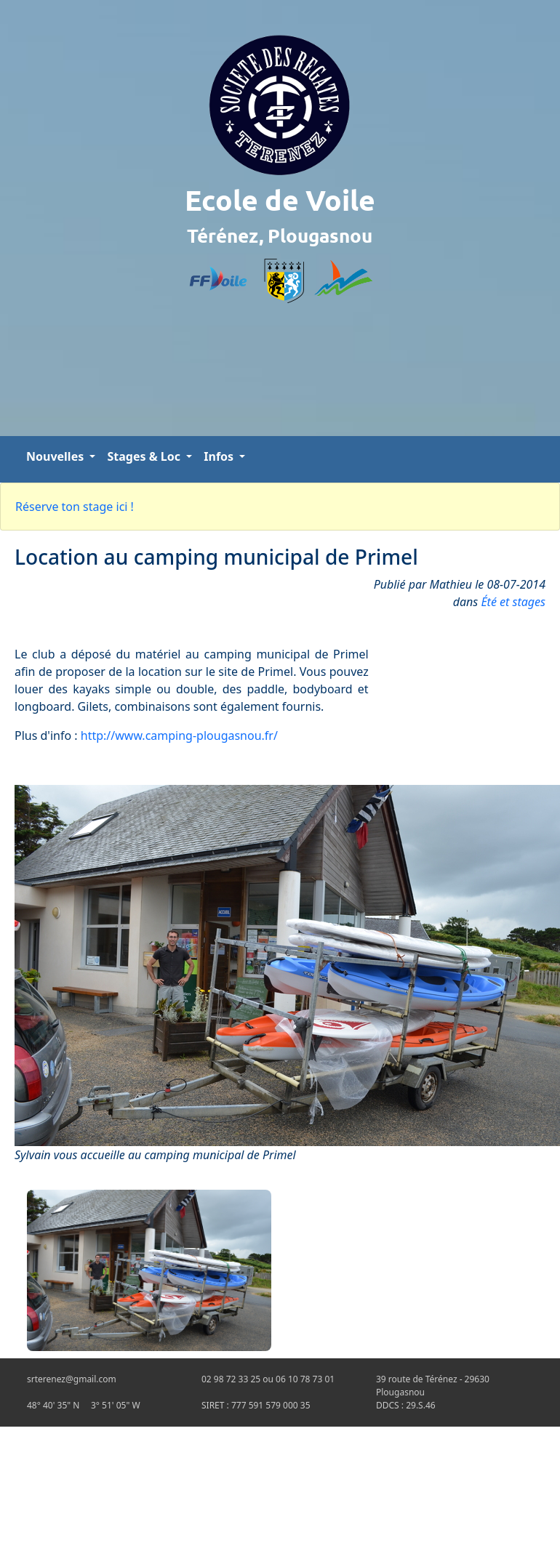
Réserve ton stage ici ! (74, 507)
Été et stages (513, 602)
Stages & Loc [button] (145, 456)
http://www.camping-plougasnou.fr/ (179, 735)
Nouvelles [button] (56, 456)
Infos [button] (220, 456)
